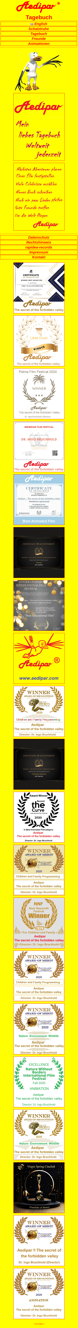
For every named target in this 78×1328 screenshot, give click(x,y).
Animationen (39, 44)
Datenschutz (38, 237)
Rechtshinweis (38, 242)
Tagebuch (38, 34)
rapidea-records (38, 247)
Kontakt (38, 257)
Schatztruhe (39, 29)
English (38, 24)
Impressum (38, 252)
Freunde (39, 39)
